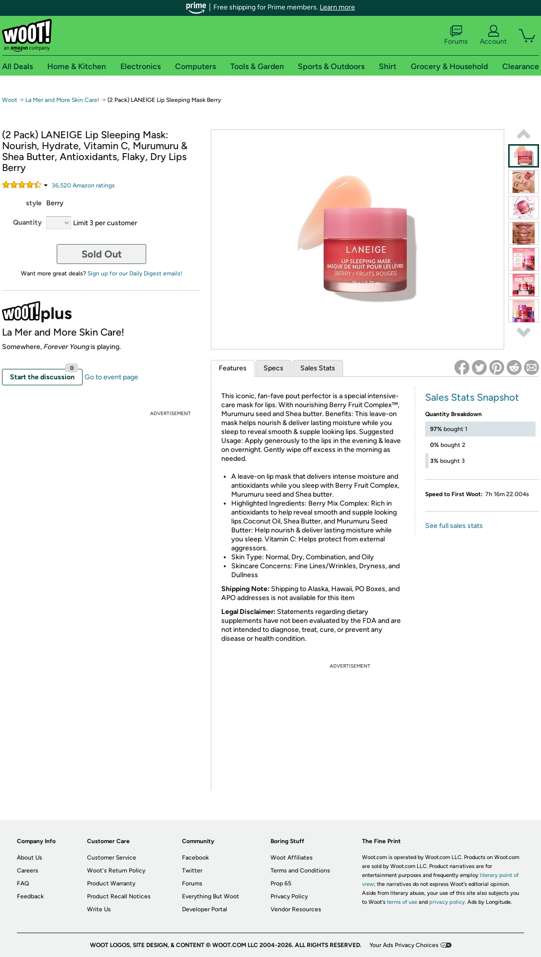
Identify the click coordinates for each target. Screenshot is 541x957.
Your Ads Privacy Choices (404, 945)
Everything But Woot (210, 896)
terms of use (402, 902)
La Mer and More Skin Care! (62, 99)
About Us (29, 857)
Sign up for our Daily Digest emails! (135, 273)
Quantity (27, 222)
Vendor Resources (295, 909)
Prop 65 (280, 883)
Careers (27, 870)
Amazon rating (83, 185)
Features (233, 368)
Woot (9, 99)
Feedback (30, 896)
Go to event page (111, 377)
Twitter (192, 870)
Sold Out (102, 254)
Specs (273, 368)
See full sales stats (454, 526)
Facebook (195, 857)
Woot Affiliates (291, 857)
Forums (456, 35)
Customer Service (111, 857)
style (34, 203)
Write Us (99, 909)
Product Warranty (111, 883)
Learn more (337, 7)
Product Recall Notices (119, 896)
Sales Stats (317, 368)
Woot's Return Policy (116, 870)
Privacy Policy (289, 896)
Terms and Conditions (300, 870)
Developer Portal (204, 909)
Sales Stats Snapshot (472, 397)
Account (493, 35)
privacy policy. (447, 902)
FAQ (23, 883)
